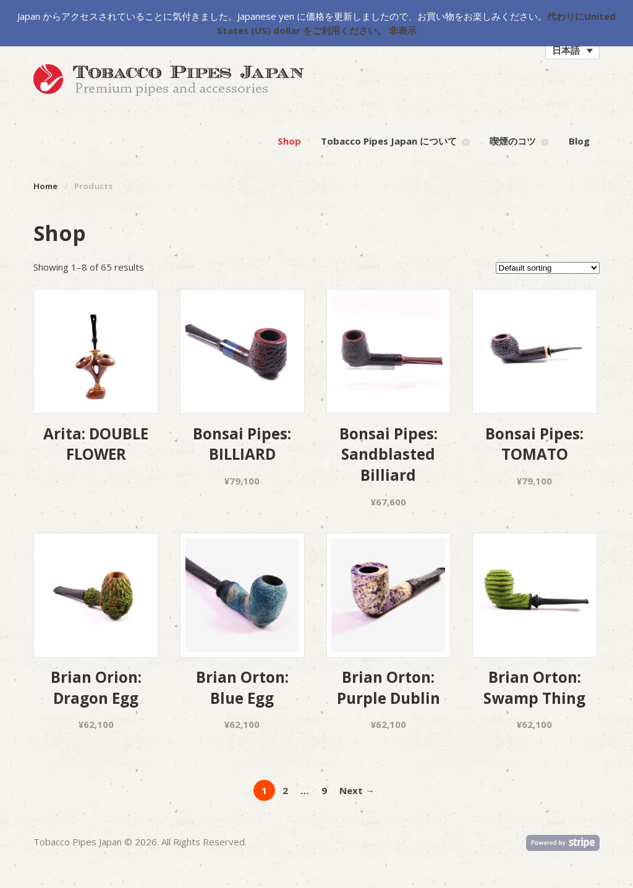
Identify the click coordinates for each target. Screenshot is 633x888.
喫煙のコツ (513, 141)
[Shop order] (548, 268)
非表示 (403, 30)
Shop (289, 141)
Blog (579, 141)
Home (45, 186)
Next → (357, 790)
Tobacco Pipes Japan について (389, 141)
